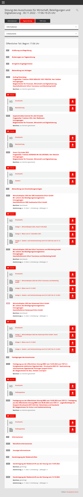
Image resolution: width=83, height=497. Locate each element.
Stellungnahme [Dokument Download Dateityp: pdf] (20, 392)
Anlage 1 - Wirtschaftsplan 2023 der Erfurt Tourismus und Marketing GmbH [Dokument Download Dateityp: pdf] (37, 281)
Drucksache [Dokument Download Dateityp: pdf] (19, 101)
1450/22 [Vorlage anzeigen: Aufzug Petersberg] (11, 95)
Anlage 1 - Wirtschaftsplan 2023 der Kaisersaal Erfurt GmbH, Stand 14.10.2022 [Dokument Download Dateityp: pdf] (36, 335)
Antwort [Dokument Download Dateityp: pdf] (17, 181)
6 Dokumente (11, 34)
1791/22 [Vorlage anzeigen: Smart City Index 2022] (11, 168)
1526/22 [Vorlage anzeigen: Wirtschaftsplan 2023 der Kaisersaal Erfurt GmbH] (11, 322)
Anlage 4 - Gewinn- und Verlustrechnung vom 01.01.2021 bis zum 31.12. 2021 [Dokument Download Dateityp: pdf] (38, 241)
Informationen (12, 21)
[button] (73, 102)
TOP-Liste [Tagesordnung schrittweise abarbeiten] (43, 21)
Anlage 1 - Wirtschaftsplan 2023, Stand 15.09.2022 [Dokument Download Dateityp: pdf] (31, 227)
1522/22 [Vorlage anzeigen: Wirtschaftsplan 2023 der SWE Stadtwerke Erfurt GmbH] (11, 214)
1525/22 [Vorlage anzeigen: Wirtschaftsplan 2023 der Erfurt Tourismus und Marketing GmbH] (11, 268)
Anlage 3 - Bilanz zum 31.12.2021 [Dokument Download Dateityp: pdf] (25, 288)
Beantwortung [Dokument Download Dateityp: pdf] (19, 108)
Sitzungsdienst (72, 492)
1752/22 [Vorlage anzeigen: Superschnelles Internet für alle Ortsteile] (11, 131)
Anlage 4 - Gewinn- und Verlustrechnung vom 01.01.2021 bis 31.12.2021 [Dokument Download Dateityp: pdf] (37, 295)
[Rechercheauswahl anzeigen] (76, 10)
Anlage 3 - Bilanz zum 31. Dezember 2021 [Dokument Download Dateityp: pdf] (28, 234)
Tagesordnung (27, 21)
